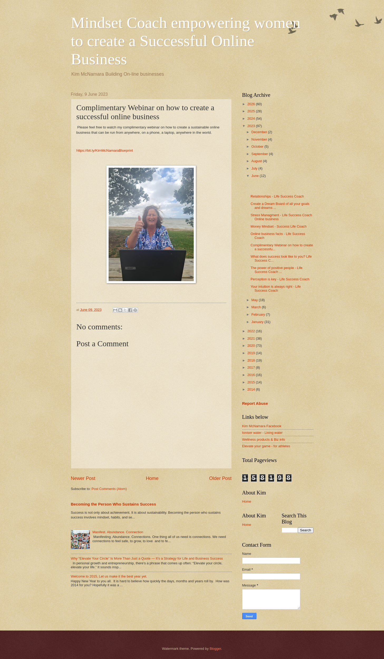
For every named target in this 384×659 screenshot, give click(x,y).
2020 (251, 346)
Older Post (220, 478)
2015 (251, 382)
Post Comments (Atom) (109, 489)
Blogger (215, 649)
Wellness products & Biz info (263, 439)
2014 (251, 389)
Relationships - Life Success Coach (277, 196)
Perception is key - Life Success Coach (280, 279)
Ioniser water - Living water (262, 433)
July (254, 168)
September (260, 154)
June (255, 176)
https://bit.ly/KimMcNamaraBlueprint (104, 150)
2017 (251, 367)
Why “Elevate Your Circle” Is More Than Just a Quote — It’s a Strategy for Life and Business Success (147, 558)
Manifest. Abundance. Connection (118, 532)
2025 (251, 111)
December (259, 132)
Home (152, 478)
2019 (251, 353)
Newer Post (83, 478)
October (257, 146)
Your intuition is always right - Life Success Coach (276, 288)
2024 (251, 119)
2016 (251, 375)
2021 (251, 338)
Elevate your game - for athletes (266, 446)
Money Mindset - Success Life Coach (279, 226)
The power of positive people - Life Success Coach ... (277, 270)
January (257, 322)
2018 (251, 360)
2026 (251, 104)
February (258, 314)
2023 (251, 126)
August (257, 161)
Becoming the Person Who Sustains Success (113, 504)
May (255, 300)
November (259, 139)
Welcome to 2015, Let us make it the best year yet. (109, 576)
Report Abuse (255, 403)
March (256, 307)
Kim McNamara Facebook (261, 426)
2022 (251, 331)
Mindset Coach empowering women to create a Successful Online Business (186, 41)
